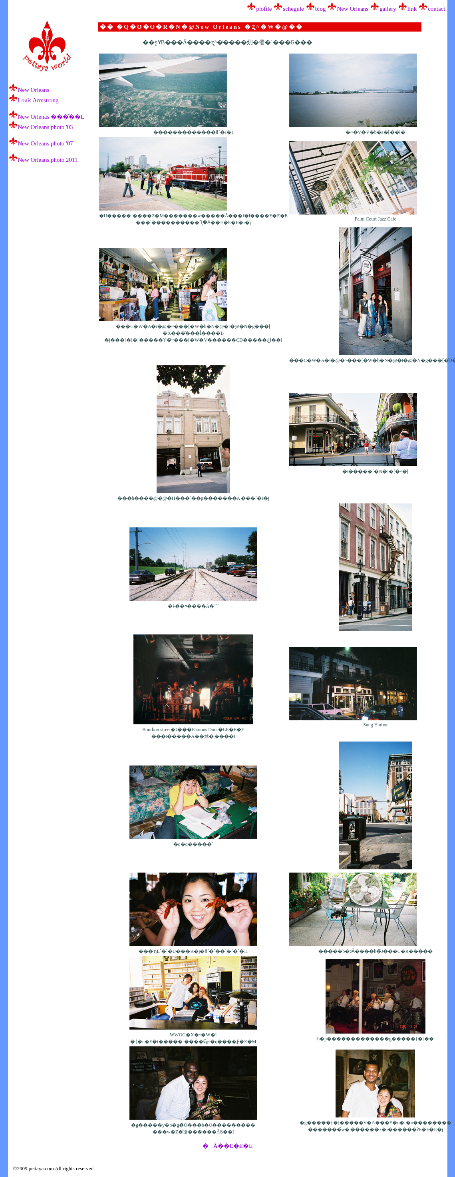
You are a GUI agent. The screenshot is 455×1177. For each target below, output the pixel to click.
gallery (387, 9)
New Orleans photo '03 (45, 127)
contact (436, 9)
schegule (293, 9)
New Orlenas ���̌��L (51, 116)
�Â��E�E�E (227, 1146)
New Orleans (352, 9)
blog (320, 9)
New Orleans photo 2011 (48, 160)
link (412, 9)
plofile (264, 9)
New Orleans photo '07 (45, 143)
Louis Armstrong (38, 100)
